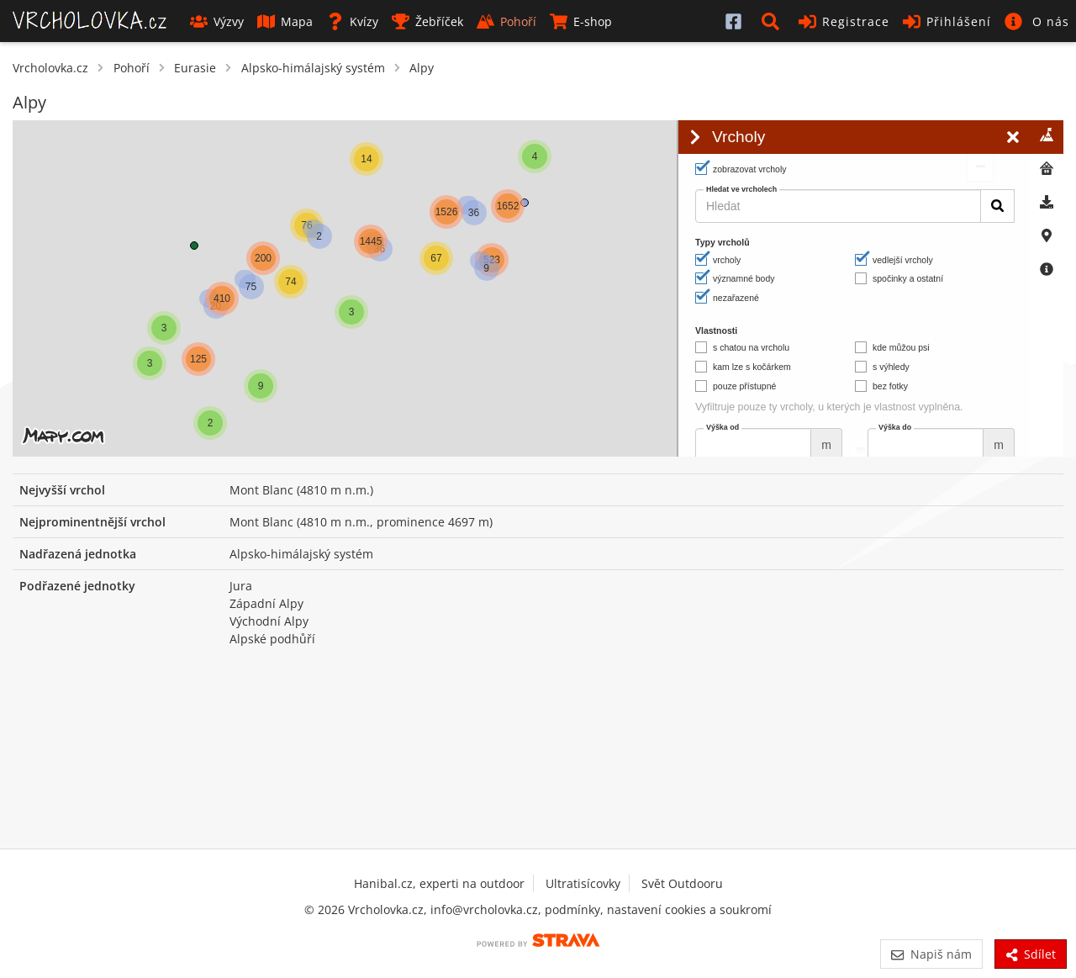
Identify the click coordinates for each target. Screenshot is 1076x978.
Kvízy (352, 21)
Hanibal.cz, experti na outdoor (439, 883)
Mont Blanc (261, 490)
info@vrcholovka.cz (484, 909)
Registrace (844, 21)
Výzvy (217, 21)
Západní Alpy (266, 603)
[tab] (1046, 137)
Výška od (722, 427)
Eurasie (195, 68)
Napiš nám (931, 954)
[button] (773, 21)
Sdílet (1030, 954)
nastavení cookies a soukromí (689, 909)
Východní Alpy (269, 621)
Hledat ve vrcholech (741, 189)
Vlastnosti (716, 330)
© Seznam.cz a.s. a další (615, 450)
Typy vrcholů (722, 242)
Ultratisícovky (583, 883)
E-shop (581, 21)
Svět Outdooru (682, 883)
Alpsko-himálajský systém (313, 68)
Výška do (894, 427)
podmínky (572, 909)
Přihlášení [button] (947, 21)
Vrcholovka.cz (50, 68)
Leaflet (540, 450)
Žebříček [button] (427, 21)
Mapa (285, 21)
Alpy (421, 68)
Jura (240, 586)
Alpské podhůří (272, 639)
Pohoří (506, 21)
